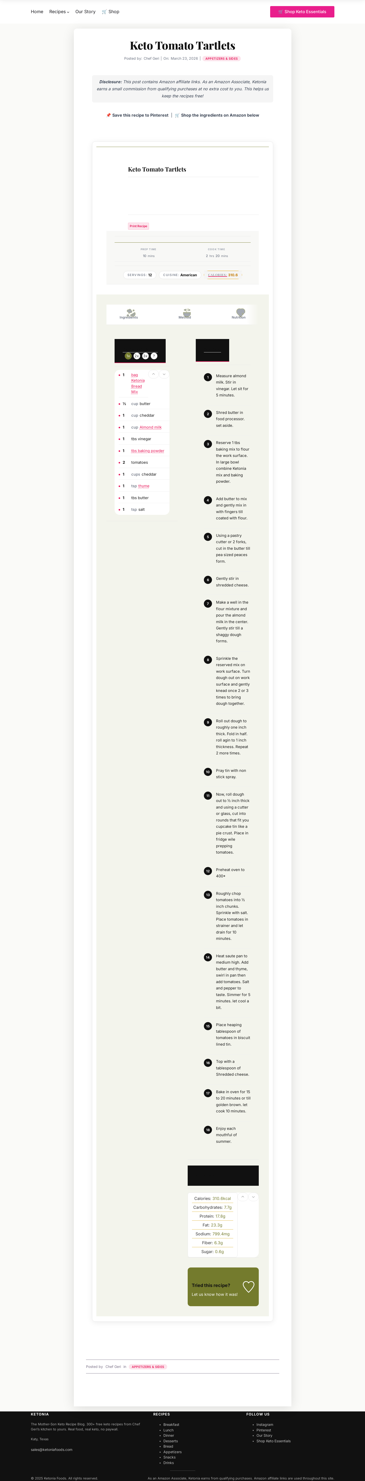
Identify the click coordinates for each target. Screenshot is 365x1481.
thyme (143, 486)
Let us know (203, 1294)
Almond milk (151, 427)
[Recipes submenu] (68, 11)
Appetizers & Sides (221, 58)
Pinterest (263, 1430)
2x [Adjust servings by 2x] (137, 356)
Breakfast (171, 1425)
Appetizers (172, 1452)
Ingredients (129, 314)
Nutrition (239, 314)
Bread (168, 1446)
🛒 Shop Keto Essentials (301, 11)
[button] (153, 374)
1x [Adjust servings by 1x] (128, 356)
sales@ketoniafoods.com (51, 1449)
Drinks (168, 1463)
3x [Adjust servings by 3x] (145, 356)
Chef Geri (113, 1367)
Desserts (170, 1441)
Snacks (169, 1457)
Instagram (264, 1425)
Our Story (264, 1435)
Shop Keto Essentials (273, 1441)
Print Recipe (138, 226)
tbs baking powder (147, 450)
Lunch (168, 1430)
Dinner (168, 1435)
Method (185, 314)
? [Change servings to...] (154, 356)
